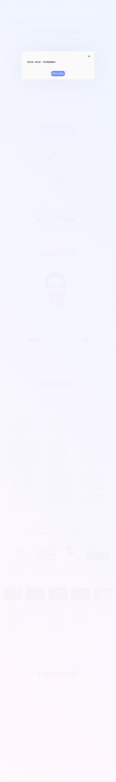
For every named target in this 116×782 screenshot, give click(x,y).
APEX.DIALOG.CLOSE (88, 56)
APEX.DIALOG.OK (58, 73)
